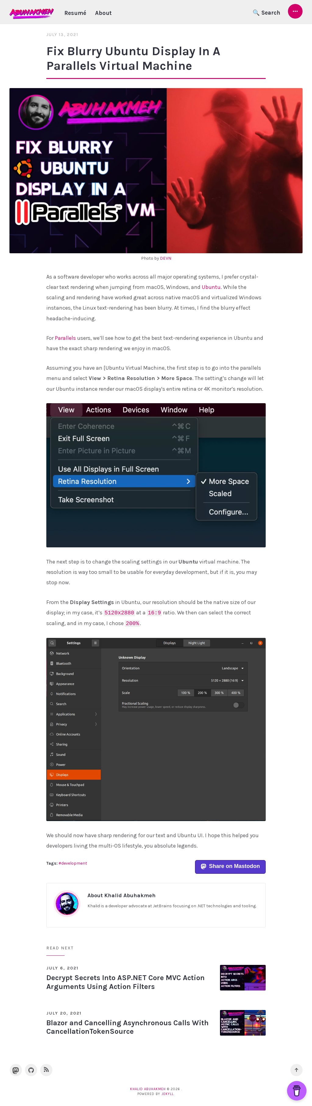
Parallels (65, 338)
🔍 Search (266, 12)
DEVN (165, 258)
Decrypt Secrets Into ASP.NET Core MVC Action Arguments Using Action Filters (125, 982)
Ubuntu (211, 287)
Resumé (75, 13)
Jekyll (167, 1094)
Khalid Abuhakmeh (148, 1089)
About (103, 13)
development (74, 863)
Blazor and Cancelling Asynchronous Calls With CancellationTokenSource (127, 1027)
